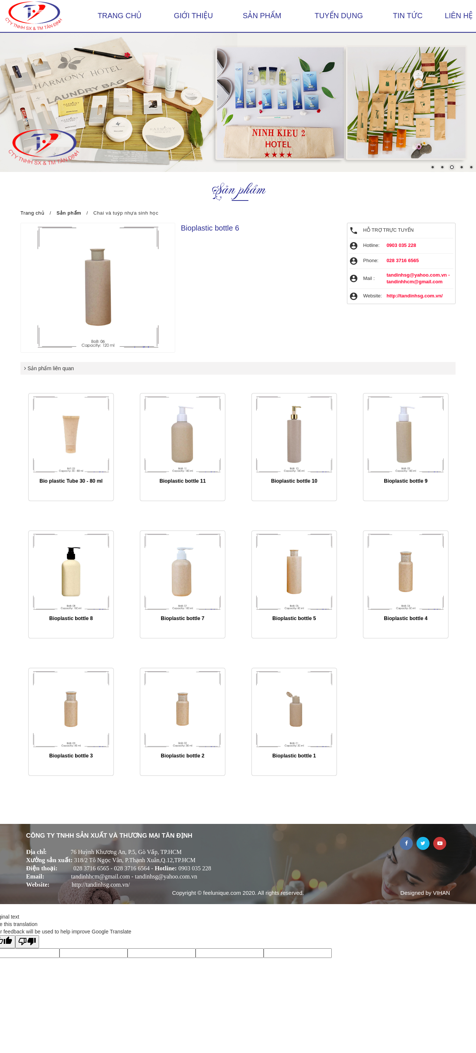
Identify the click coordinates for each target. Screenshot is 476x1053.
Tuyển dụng (339, 16)
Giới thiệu (193, 16)
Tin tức (408, 16)
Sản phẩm (262, 16)
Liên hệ (459, 16)
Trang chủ (119, 16)
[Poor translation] (27, 941)
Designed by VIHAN (425, 892)
